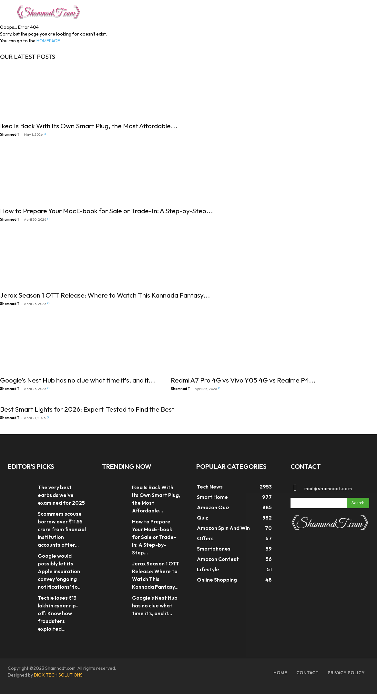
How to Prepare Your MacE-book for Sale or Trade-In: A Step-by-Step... (106, 210)
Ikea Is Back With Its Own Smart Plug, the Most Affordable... (89, 125)
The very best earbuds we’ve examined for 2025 (61, 495)
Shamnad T (9, 134)
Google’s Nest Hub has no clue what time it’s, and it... (77, 380)
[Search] (358, 503)
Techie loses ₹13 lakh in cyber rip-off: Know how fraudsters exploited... (58, 613)
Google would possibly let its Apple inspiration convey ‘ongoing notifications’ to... (60, 571)
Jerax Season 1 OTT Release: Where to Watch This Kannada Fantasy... (105, 295)
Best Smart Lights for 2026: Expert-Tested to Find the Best (87, 409)
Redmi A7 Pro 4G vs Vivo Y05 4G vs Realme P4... (243, 380)
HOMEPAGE (48, 41)
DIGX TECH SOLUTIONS (58, 675)
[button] (353, 11)
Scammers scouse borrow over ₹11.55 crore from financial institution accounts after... (62, 529)
